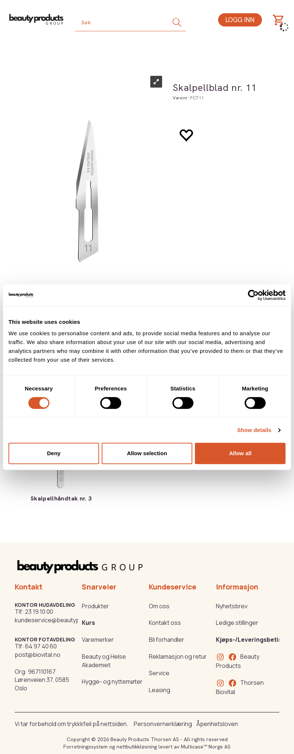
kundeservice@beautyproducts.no (62, 620)
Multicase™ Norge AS (206, 746)
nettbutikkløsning (136, 746)
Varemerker (98, 640)
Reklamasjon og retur (178, 656)
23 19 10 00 (39, 612)
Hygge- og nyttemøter (112, 681)
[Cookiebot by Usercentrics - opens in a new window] (253, 295)
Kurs (88, 623)
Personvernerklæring (163, 724)
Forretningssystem (85, 746)
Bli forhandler (166, 640)
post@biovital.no (37, 655)
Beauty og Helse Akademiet (104, 660)
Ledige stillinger (237, 623)
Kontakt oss (165, 623)
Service (159, 673)
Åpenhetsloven (217, 724)
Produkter (95, 606)
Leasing (159, 690)
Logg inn (240, 19)
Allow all (240, 453)
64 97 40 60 (41, 646)
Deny (53, 453)
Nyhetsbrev (232, 606)
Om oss (159, 606)
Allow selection (147, 453)
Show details (254, 430)
